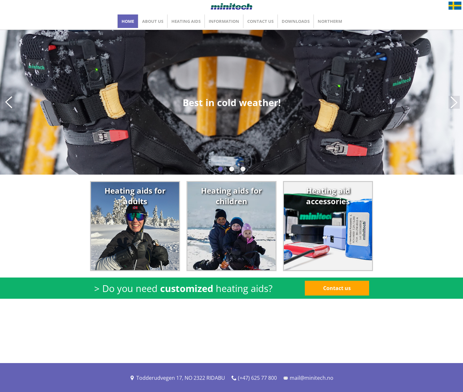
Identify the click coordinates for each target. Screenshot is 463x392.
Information (224, 21)
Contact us (337, 288)
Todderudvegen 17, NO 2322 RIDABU (177, 377)
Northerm (330, 21)
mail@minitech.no (308, 377)
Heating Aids (186, 21)
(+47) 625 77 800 (254, 377)
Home (128, 21)
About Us (152, 21)
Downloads (296, 21)
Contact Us (260, 21)
